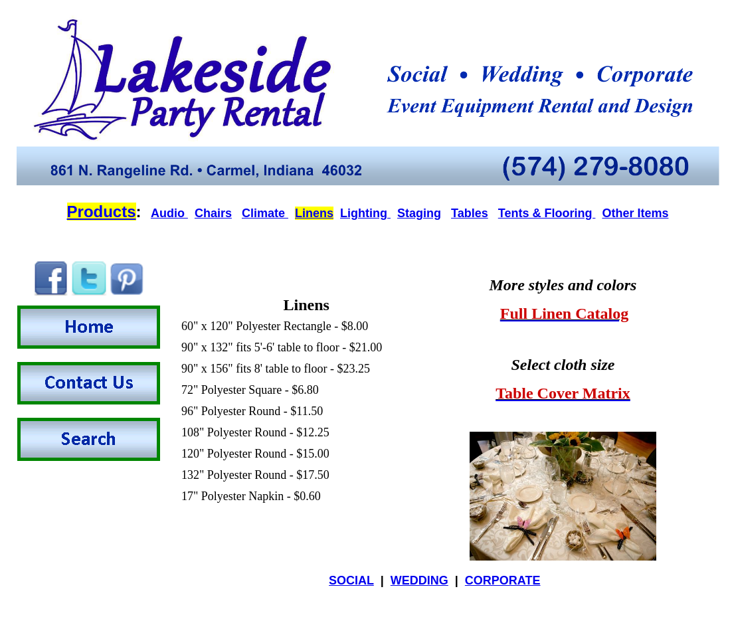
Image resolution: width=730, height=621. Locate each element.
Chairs (213, 213)
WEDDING (419, 580)
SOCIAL (351, 580)
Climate (265, 213)
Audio (169, 213)
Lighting (365, 213)
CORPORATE (503, 580)
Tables (469, 213)
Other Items (635, 213)
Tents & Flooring (547, 213)
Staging (419, 213)
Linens (314, 213)
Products (101, 212)
